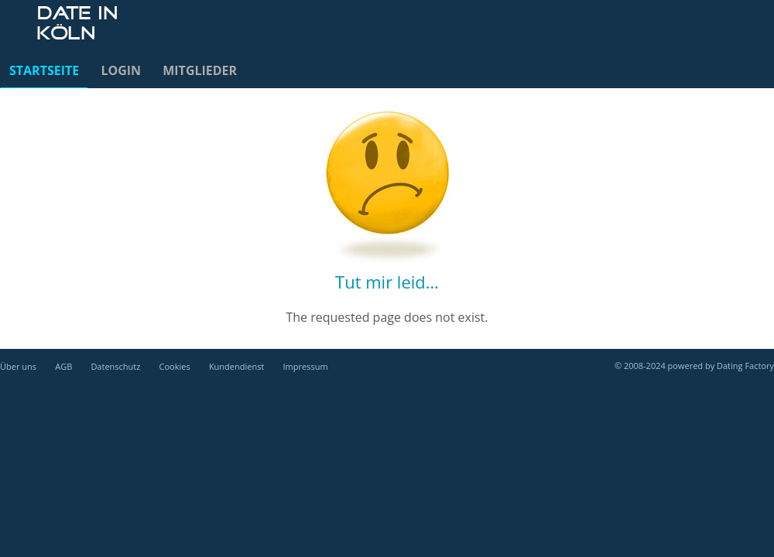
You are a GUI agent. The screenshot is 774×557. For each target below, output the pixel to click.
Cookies (174, 366)
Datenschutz (115, 366)
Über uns (18, 366)
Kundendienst (236, 366)
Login (121, 70)
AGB (63, 366)
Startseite (44, 70)
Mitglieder (200, 70)
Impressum (305, 366)
